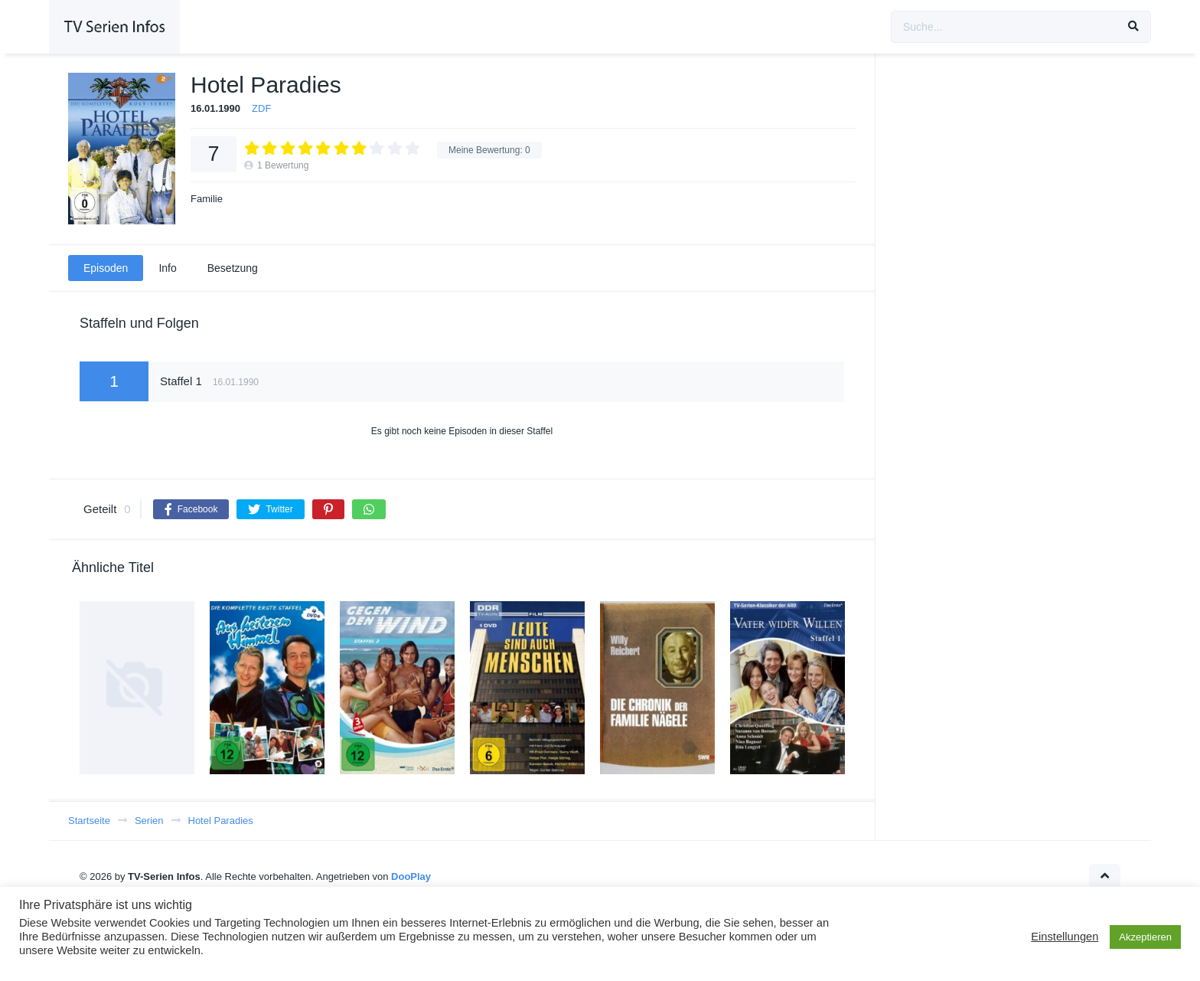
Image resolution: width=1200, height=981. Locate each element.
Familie (207, 199)
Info (167, 268)
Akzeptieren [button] (1145, 937)
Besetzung (232, 268)
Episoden (105, 268)
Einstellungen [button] (1064, 936)
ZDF (261, 108)
